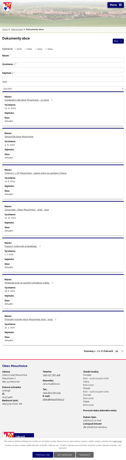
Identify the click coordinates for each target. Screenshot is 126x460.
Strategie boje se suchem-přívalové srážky (29, 283)
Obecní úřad (17, 29)
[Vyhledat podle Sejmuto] (63, 79)
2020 (19, 49)
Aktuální (9, 121)
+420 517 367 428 (51, 375)
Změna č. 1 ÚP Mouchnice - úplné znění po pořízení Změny (36, 173)
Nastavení (84, 454)
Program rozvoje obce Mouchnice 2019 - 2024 (31, 319)
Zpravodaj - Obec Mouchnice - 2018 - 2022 (27, 209)
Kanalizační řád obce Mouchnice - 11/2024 (29, 100)
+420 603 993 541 (52, 392)
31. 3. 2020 (10, 327)
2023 (39, 49)
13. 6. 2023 (10, 181)
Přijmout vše (43, 454)
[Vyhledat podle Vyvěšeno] (63, 69)
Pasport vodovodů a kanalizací (23, 246)
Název (5, 55)
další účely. (117, 441)
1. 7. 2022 (9, 254)
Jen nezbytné (64, 454)
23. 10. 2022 (10, 218)
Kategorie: (7, 48)
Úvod (5, 29)
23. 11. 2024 (10, 108)
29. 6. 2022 (10, 291)
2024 (50, 49)
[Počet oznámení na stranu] (118, 351)
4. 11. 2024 (10, 144)
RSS (118, 41)
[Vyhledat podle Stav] (63, 88)
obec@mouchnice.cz (53, 399)
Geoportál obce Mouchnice (19, 136)
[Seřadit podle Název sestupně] (10, 55)
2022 (29, 49)
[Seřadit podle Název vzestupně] (10, 54)
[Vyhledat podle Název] (63, 60)
